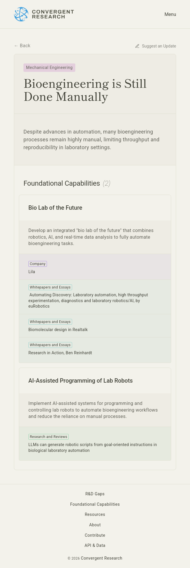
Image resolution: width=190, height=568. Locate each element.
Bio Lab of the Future (55, 207)
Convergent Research (101, 558)
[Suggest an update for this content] (155, 46)
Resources (95, 514)
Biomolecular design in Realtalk (58, 329)
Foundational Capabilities (95, 504)
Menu (170, 14)
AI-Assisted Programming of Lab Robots (80, 380)
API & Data (95, 545)
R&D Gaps (95, 494)
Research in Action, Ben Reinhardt (60, 352)
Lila (31, 271)
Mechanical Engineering (49, 67)
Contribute (95, 535)
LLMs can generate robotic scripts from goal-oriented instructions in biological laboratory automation (92, 447)
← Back (22, 45)
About (95, 525)
